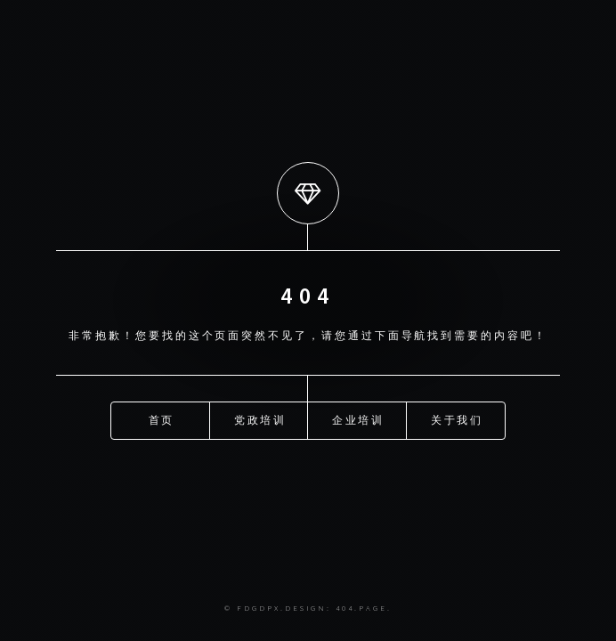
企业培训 (358, 419)
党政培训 (261, 419)
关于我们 (457, 419)
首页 (162, 419)
